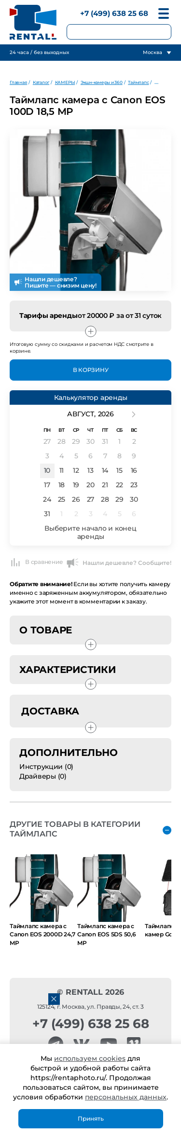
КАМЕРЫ (65, 82)
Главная (18, 82)
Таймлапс (138, 82)
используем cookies (89, 1058)
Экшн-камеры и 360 (102, 82)
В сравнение (36, 562)
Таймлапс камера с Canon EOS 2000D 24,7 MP (42, 934)
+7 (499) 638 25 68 (114, 13)
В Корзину (91, 369)
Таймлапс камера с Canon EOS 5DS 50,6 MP (106, 934)
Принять (91, 1118)
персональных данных (126, 1097)
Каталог (41, 82)
